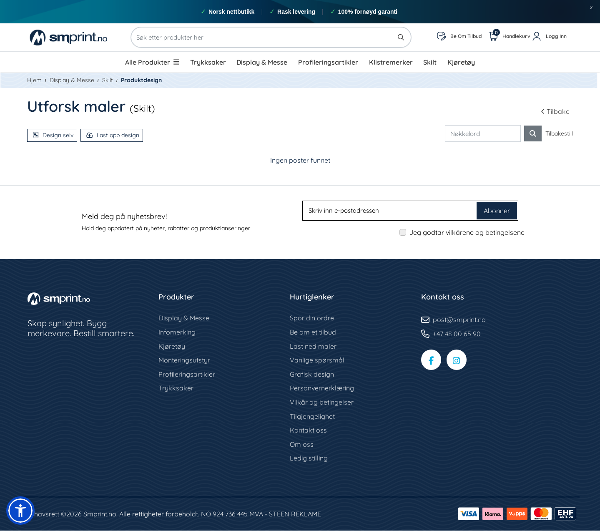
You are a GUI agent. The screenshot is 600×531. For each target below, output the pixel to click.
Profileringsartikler (186, 374)
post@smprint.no (459, 320)
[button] (20, 510)
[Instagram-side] (457, 360)
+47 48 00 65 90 (457, 334)
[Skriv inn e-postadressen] (390, 210)
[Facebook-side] (431, 360)
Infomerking (177, 332)
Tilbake (555, 111)
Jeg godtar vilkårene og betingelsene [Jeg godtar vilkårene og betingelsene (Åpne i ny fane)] (467, 232)
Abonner (497, 210)
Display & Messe (183, 318)
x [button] (591, 7)
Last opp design (112, 135)
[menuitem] (152, 62)
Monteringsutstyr (184, 360)
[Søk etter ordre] (533, 133)
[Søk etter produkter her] (271, 37)
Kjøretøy (171, 346)
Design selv (53, 135)
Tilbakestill (559, 133)
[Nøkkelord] (483, 133)
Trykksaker (175, 388)
